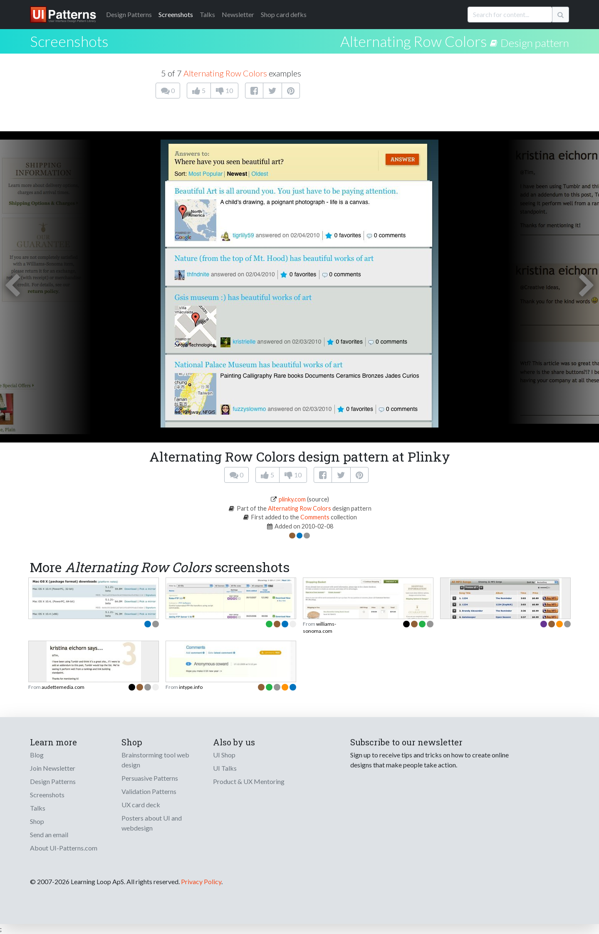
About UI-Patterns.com (63, 848)
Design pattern (534, 42)
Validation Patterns (148, 791)
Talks (207, 14)
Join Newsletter (52, 768)
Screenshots (175, 14)
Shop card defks (284, 14)
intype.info (191, 687)
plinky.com (292, 499)
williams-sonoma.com (319, 627)
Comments (314, 517)
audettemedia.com (63, 687)
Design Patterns (53, 781)
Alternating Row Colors (413, 41)
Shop (37, 821)
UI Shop (224, 755)
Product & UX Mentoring (249, 781)
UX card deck (140, 805)
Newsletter (238, 14)
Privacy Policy (201, 881)
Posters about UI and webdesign (151, 823)
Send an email (49, 834)
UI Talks (225, 768)
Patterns (129, 14)
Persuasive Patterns (149, 778)
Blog (37, 755)
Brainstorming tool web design (155, 760)
